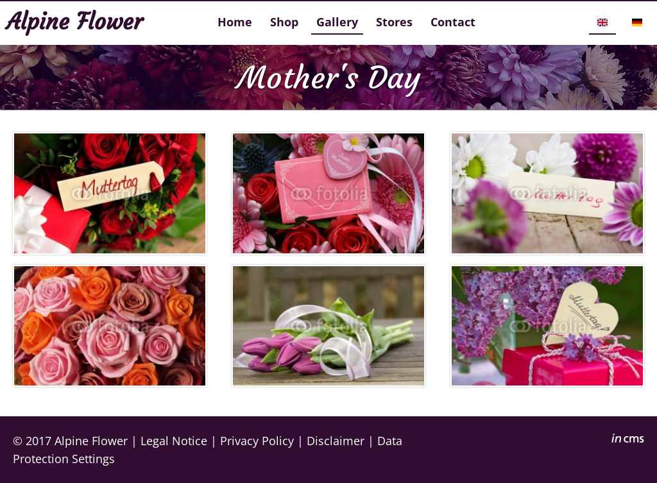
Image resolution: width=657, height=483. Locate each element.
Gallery (337, 22)
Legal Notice (174, 440)
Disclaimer (335, 440)
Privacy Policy (257, 440)
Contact (453, 22)
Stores (394, 22)
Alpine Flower (91, 440)
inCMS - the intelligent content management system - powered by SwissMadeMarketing (627, 440)
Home (235, 22)
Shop (284, 22)
